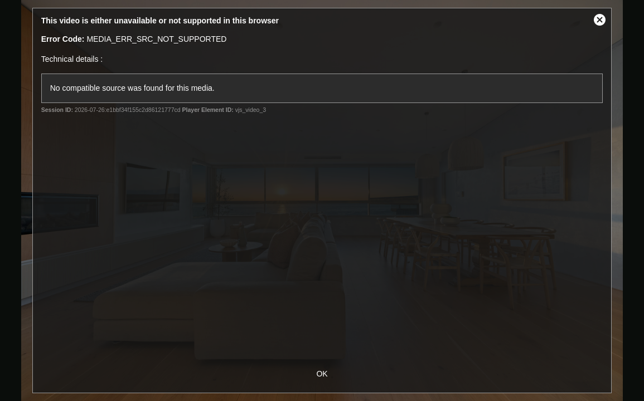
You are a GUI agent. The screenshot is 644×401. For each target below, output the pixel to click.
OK (321, 373)
